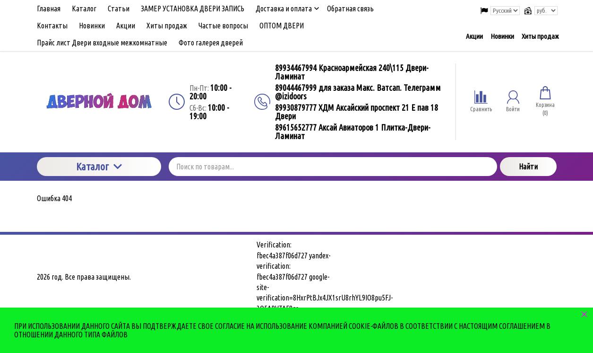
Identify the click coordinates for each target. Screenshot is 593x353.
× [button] (584, 314)
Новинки (502, 36)
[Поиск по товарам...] (333, 166)
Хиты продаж (540, 36)
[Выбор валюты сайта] (546, 10)
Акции (474, 36)
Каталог (99, 166)
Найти (528, 166)
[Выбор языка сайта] (505, 10)
